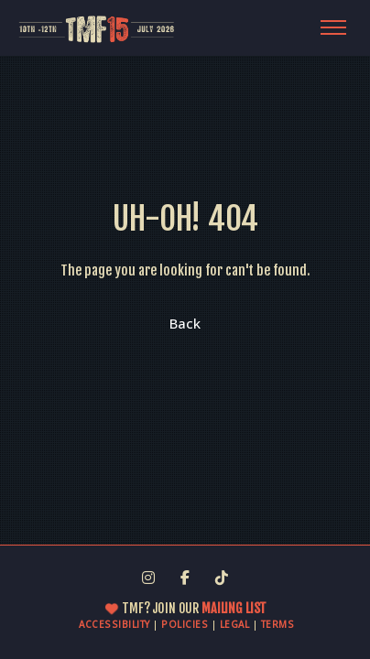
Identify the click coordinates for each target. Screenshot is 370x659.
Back (185, 323)
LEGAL (235, 624)
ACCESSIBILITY (114, 624)
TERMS (278, 624)
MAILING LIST (233, 608)
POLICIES (184, 624)
